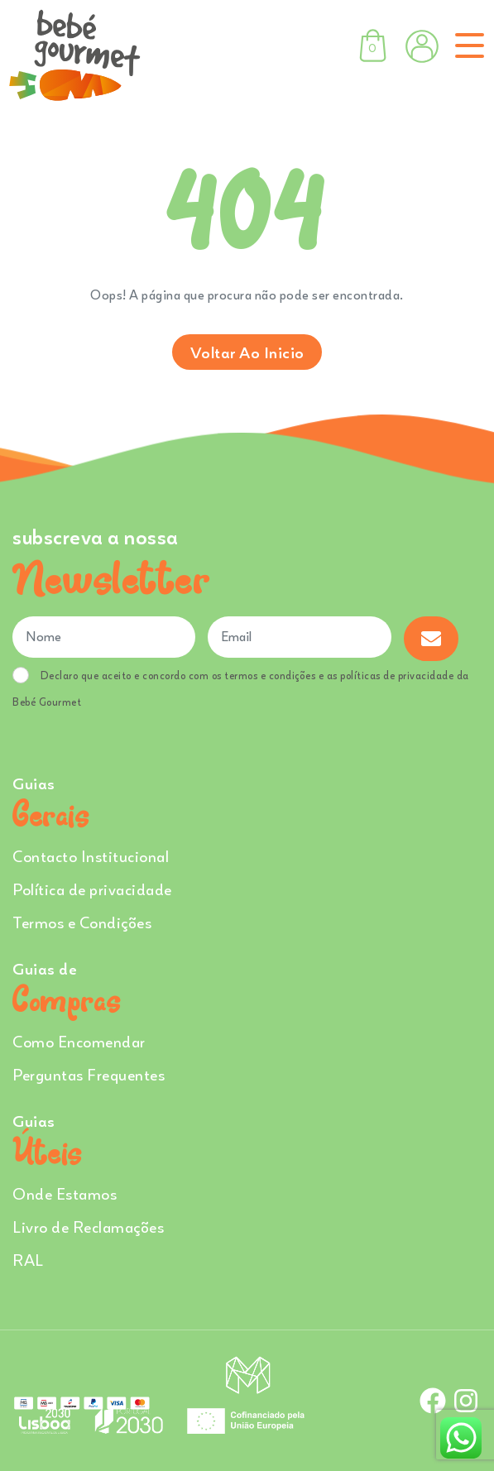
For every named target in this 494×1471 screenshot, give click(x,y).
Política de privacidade (92, 889)
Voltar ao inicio (247, 352)
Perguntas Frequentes (88, 1074)
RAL (28, 1259)
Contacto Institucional (90, 856)
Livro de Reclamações (88, 1226)
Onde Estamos (64, 1193)
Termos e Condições (81, 922)
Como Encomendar (79, 1041)
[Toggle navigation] (466, 45)
